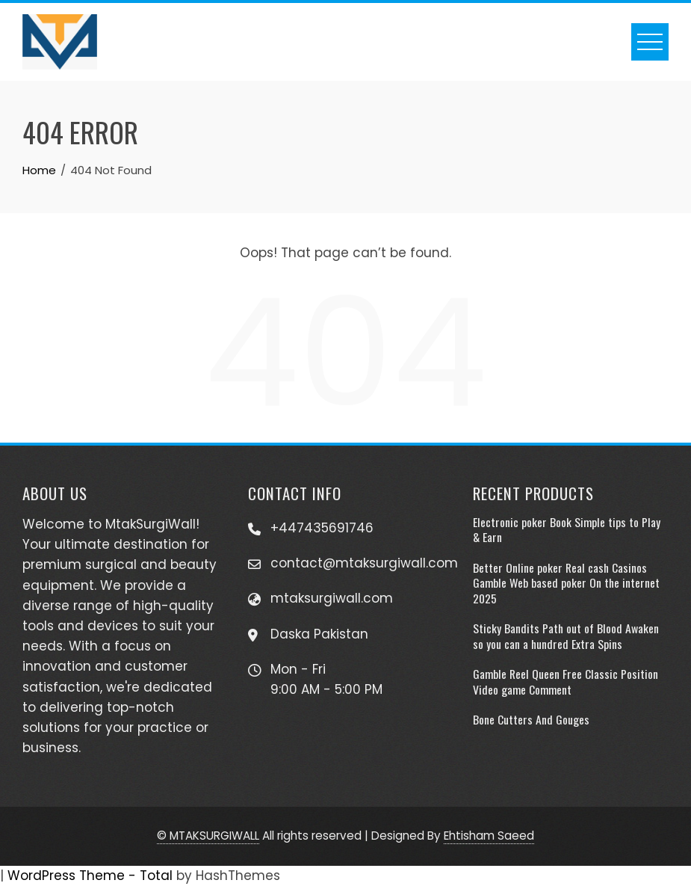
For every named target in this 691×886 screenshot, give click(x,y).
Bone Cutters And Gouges (531, 719)
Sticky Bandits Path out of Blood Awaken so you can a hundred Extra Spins (566, 635)
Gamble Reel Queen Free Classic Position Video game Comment (565, 681)
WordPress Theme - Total (90, 876)
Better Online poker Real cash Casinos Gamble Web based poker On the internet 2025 (566, 583)
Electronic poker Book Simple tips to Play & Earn (566, 529)
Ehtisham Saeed (489, 835)
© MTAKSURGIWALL (208, 835)
